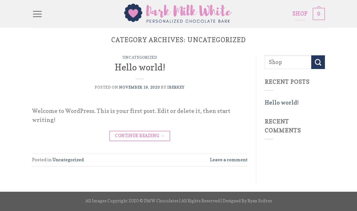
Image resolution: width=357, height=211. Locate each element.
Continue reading (140, 135)
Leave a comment (229, 159)
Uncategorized (139, 57)
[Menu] (37, 14)
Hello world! (140, 67)
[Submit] (318, 62)
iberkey (176, 87)
